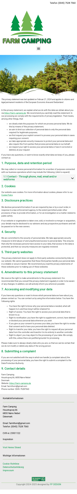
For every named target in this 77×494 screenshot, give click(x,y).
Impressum (8, 470)
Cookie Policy (7, 195)
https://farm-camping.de (15, 113)
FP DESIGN (55, 484)
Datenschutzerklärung (13, 467)
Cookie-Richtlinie (11, 463)
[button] (38, 48)
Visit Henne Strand (12, 447)
